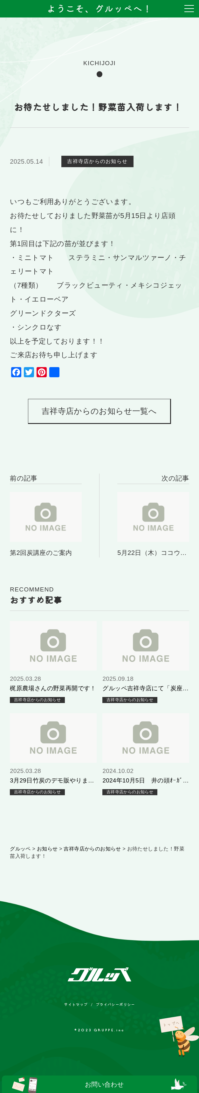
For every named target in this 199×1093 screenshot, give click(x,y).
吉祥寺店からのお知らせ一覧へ (99, 410)
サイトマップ (75, 1004)
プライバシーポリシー (115, 1004)
